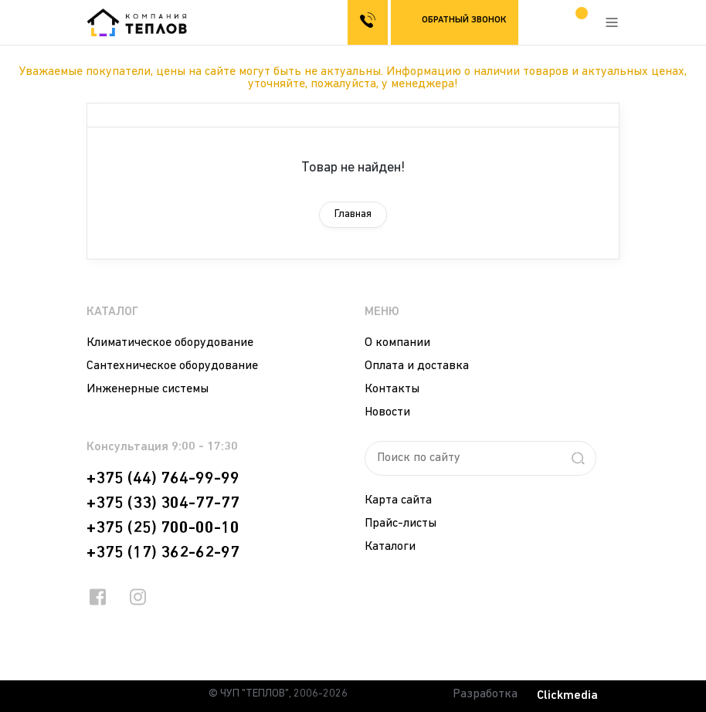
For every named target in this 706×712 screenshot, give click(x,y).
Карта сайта (398, 500)
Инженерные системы (148, 389)
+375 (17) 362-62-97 (163, 552)
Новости (387, 412)
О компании (397, 343)
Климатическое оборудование (170, 343)
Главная (353, 214)
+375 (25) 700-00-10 (163, 528)
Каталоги (390, 547)
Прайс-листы (400, 523)
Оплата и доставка (417, 366)
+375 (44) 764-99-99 (163, 478)
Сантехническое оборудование (172, 366)
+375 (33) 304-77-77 (163, 503)
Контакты (392, 389)
